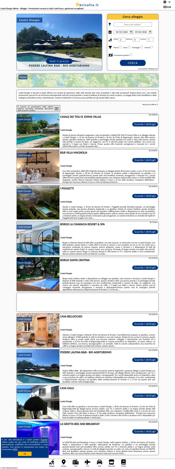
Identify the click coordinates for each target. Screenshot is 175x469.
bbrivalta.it (87, 5)
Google (44, 439)
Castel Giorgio (24, 119)
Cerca (133, 63)
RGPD (15, 449)
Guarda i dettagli (145, 124)
